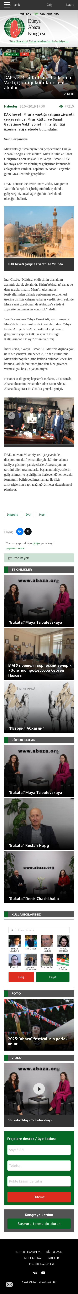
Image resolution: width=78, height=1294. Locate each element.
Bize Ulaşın (54, 1252)
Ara (56, 13)
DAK (24, 54)
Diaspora (11, 54)
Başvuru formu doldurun (39, 1227)
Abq (49, 13)
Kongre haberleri (41, 1264)
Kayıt (70, 4)
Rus (22, 13)
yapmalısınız (15, 551)
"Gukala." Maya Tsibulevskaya (30, 1123)
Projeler (53, 1258)
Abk (42, 13)
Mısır (42, 518)
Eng (28, 13)
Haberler (10, 106)
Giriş (49, 4)
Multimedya (32, 1258)
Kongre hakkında (28, 1252)
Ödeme (39, 1200)
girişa (36, 546)
